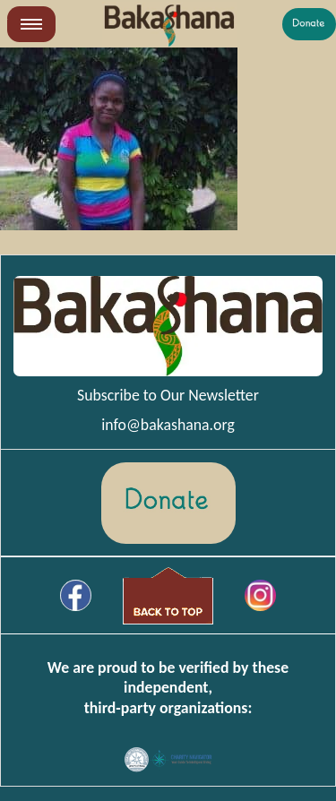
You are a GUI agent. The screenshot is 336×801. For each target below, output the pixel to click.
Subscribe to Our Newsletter (168, 395)
